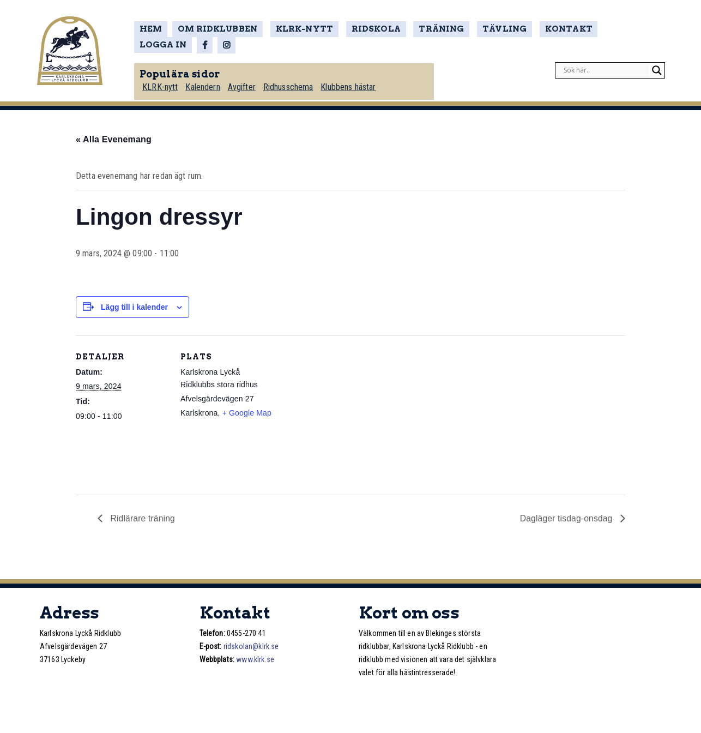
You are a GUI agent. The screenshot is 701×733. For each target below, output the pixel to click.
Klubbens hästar (352, 85)
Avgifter (245, 85)
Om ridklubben (221, 29)
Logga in (619, 29)
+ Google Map (246, 412)
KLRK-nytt (303, 29)
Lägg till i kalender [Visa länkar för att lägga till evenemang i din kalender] (134, 307)
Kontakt (556, 29)
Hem (154, 29)
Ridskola (371, 29)
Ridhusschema (292, 85)
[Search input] (605, 68)
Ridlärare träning (142, 518)
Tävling (494, 29)
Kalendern (206, 85)
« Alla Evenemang (114, 139)
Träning (434, 29)
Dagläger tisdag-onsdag (566, 518)
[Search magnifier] (656, 68)
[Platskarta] (342, 410)
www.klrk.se (255, 659)
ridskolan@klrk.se (251, 646)
